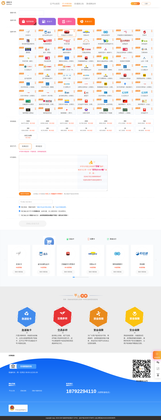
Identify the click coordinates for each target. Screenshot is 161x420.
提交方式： (13, 146)
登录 (135, 3)
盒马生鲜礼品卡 (43, 264)
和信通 (142, 264)
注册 (146, 3)
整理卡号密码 (25, 194)
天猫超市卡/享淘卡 (68, 264)
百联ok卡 (92, 264)
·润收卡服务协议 (37, 391)
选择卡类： (13, 20)
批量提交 (25, 146)
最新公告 (79, 4)
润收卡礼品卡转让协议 (44, 207)
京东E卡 (19, 264)
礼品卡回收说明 (61, 207)
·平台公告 (12, 391)
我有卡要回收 (19, 272)
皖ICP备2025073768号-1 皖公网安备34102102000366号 (97, 418)
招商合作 (91, 4)
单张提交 (39, 146)
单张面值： (13, 121)
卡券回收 (67, 4)
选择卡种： (13, 32)
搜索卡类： (13, 12)
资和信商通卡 (117, 264)
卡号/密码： (13, 157)
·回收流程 (23, 391)
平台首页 (55, 4)
